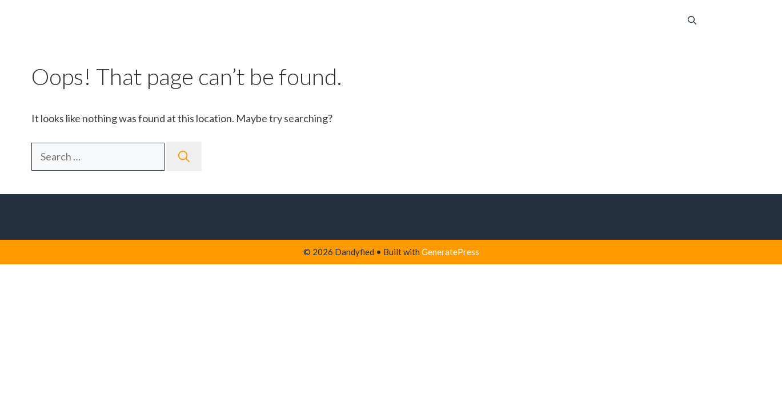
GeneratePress (450, 252)
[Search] (184, 156)
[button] (692, 20)
